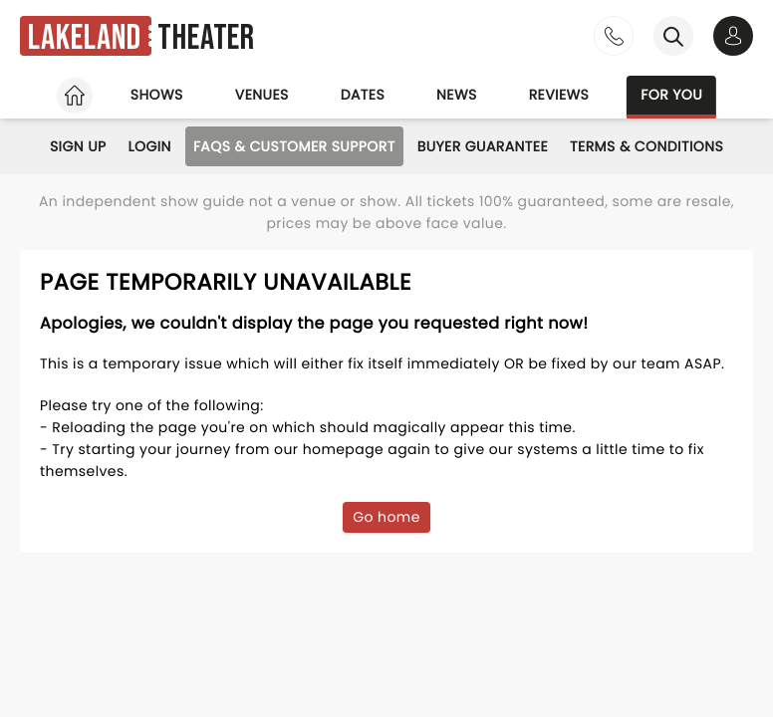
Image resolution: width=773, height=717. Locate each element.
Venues (262, 95)
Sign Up (78, 146)
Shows (156, 95)
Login (150, 146)
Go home (386, 517)
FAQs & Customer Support (294, 146)
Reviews (559, 95)
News (456, 95)
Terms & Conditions (646, 146)
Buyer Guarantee (482, 146)
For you (671, 95)
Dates (363, 95)
